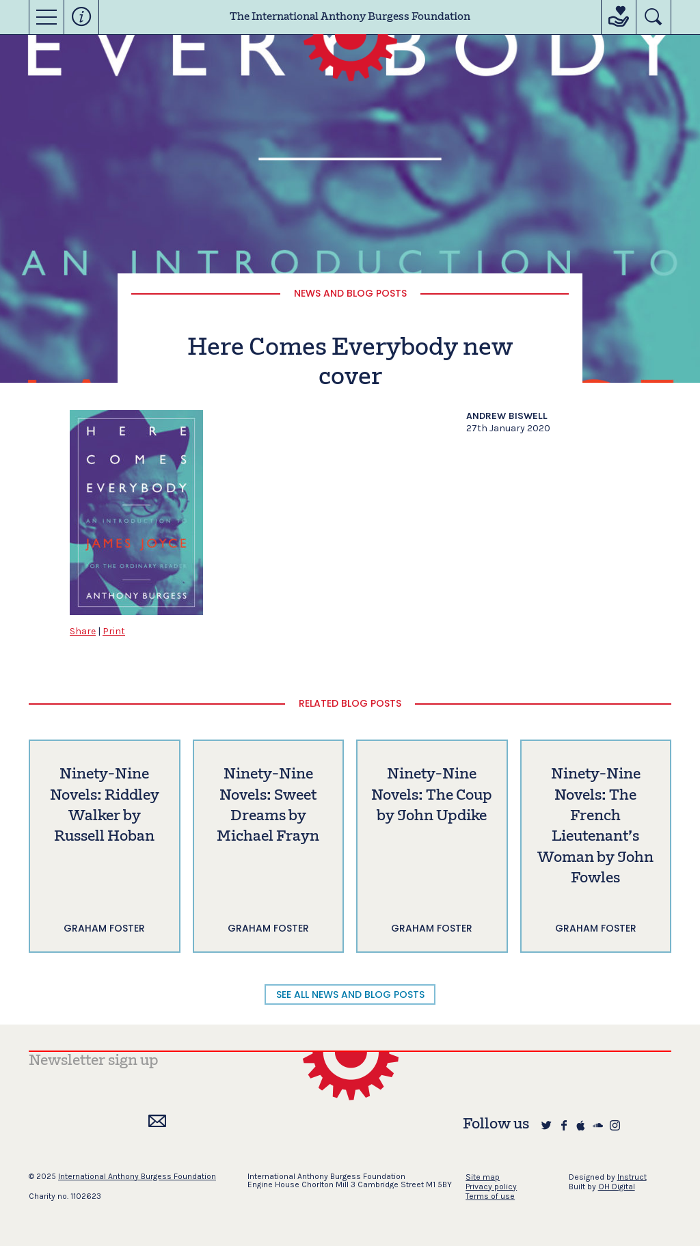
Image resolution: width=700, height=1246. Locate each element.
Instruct (632, 1177)
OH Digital (616, 1186)
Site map (483, 1177)
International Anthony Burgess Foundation (137, 1176)
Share (83, 631)
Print (114, 631)
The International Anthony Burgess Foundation (350, 17)
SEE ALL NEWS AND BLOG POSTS (350, 994)
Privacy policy (491, 1186)
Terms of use (490, 1196)
